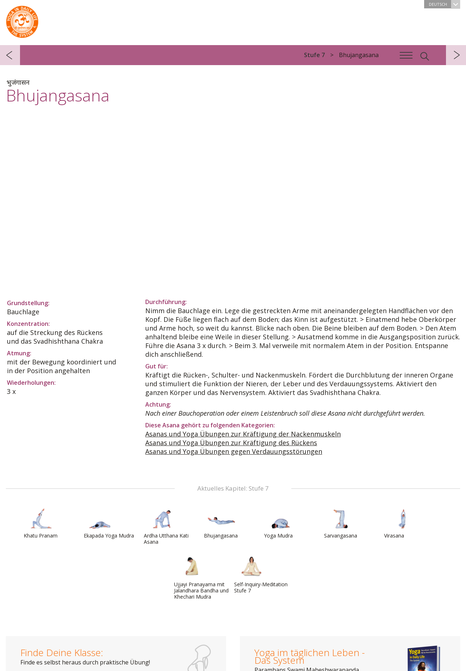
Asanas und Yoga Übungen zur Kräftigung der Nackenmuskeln (243, 434)
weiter (456, 55)
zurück (10, 55)
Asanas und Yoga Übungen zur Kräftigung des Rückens (231, 442)
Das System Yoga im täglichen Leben (22, 20)
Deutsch (444, 4)
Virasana (401, 523)
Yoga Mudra (281, 523)
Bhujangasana (221, 523)
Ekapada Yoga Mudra (109, 523)
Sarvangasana (341, 523)
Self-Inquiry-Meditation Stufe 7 (261, 575)
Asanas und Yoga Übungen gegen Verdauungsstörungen (233, 451)
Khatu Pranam (41, 523)
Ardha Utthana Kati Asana (166, 526)
